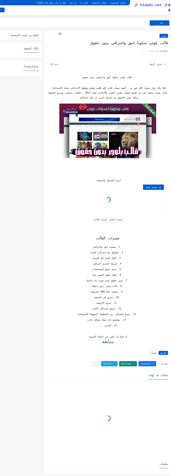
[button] (147, 363)
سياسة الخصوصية (118, 2)
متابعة (108, 341)
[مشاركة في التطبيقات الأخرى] (96, 363)
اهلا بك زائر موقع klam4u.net (51, 2)
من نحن (73, 2)
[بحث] (2, 10)
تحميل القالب (100, 219)
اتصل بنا (84, 2)
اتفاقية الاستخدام (99, 2)
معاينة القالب (116, 219)
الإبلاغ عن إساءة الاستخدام (24, 35)
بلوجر (163, 35)
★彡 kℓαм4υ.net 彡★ (152, 7)
